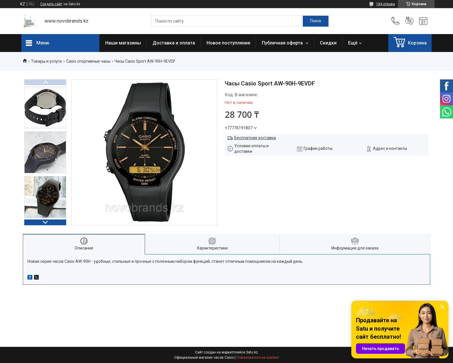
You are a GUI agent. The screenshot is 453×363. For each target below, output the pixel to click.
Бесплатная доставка (255, 137)
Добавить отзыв (409, 21)
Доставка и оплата (174, 43)
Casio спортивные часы (88, 61)
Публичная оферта (283, 43)
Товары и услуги (46, 61)
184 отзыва (385, 4)
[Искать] (315, 21)
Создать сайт (51, 4)
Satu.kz (252, 352)
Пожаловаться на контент (257, 357)
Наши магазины (123, 43)
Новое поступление (228, 43)
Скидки (328, 43)
